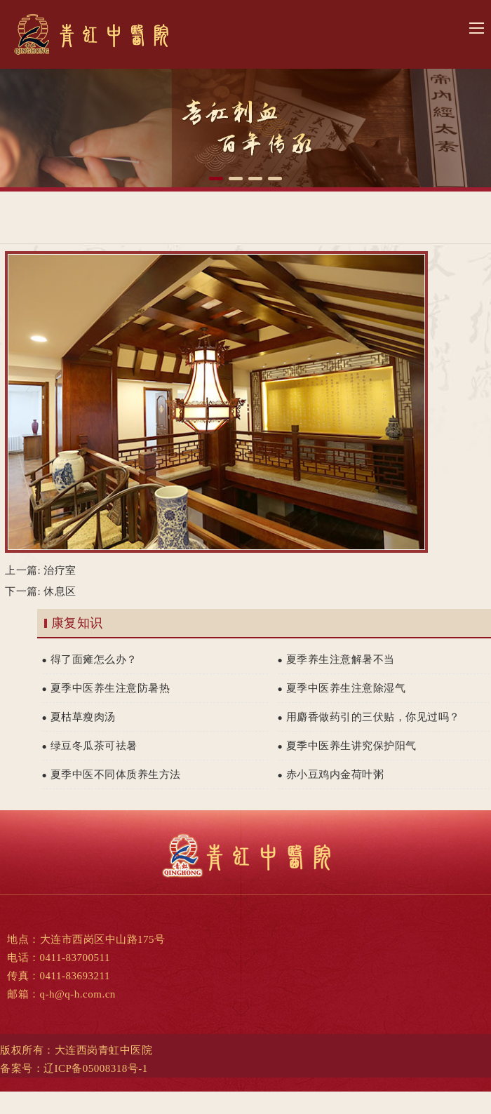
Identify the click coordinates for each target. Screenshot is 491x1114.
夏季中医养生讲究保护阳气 (347, 745)
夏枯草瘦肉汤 (79, 717)
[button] (216, 178)
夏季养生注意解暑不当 (336, 659)
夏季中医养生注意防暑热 (106, 688)
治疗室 (59, 570)
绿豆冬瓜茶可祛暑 (89, 745)
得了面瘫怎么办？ (89, 659)
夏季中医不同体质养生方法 (111, 774)
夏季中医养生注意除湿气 (342, 688)
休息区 (59, 591)
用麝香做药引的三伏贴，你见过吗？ (369, 717)
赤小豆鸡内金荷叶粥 (331, 774)
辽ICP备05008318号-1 (95, 1068)
